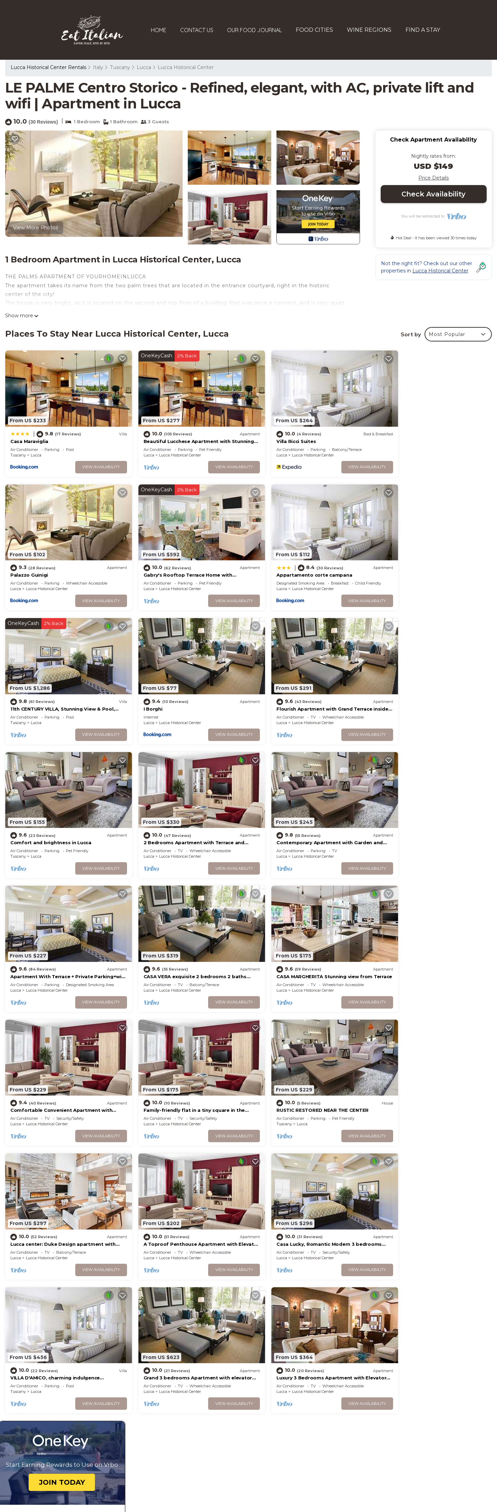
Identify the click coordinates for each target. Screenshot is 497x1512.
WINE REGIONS (369, 30)
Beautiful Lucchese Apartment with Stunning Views (320, 1329)
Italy (98, 67)
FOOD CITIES (314, 30)
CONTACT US (197, 30)
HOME (159, 30)
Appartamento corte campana (171, 563)
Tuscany (119, 67)
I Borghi (389, 563)
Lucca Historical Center (185, 67)
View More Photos (35, 227)
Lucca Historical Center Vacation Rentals (64, 1317)
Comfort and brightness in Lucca (174, 691)
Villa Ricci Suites (276, 435)
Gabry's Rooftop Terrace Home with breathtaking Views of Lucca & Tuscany (349, 1362)
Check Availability (433, 194)
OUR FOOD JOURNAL (254, 30)
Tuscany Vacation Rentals (45, 1329)
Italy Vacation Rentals (41, 1340)
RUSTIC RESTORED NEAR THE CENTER (180, 947)
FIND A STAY (423, 30)
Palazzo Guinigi (399, 435)
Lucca (143, 67)
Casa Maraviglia (29, 435)
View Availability (91, 461)
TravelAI (313, 1478)
